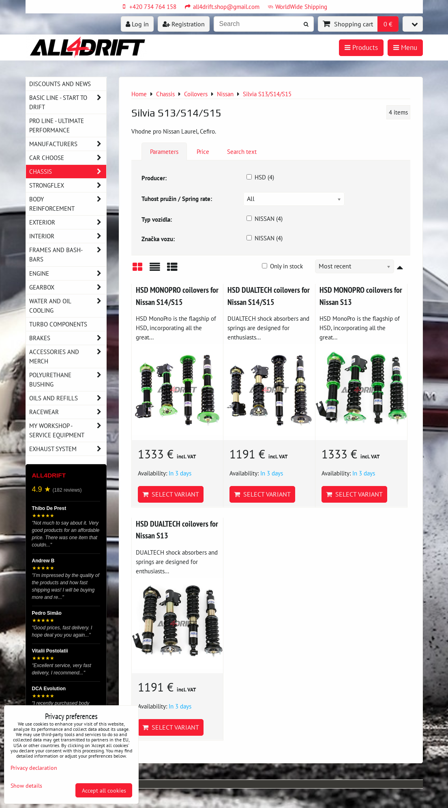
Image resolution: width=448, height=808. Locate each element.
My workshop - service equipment (67, 430)
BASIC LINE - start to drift (67, 102)
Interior (67, 236)
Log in (137, 24)
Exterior (67, 222)
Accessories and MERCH (67, 356)
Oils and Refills (67, 398)
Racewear (67, 412)
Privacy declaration (34, 767)
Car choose (67, 157)
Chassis (67, 171)
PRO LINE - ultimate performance (56, 125)
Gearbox (67, 287)
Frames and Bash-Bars (67, 254)
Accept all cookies (104, 790)
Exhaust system (67, 449)
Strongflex (67, 185)
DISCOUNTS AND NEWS (60, 84)
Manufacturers (67, 144)
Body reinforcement (67, 203)
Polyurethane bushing (67, 379)
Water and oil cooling (67, 305)
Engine (67, 273)
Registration (184, 24)
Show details (26, 785)
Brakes (67, 338)
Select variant (170, 494)
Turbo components (58, 324)
